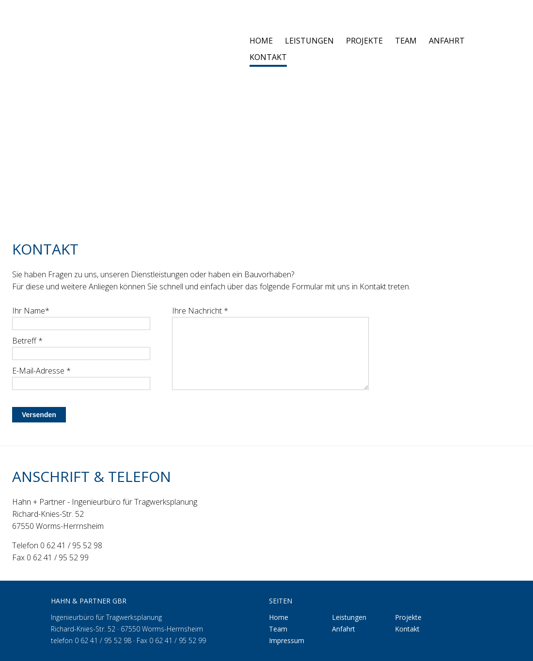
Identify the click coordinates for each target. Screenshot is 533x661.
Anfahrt (447, 41)
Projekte (364, 41)
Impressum (286, 640)
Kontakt (268, 57)
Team (406, 41)
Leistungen (309, 41)
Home (261, 41)
